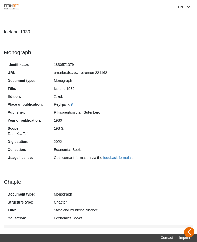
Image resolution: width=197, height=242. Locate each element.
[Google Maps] (72, 104)
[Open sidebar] (189, 232)
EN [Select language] (184, 7)
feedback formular (117, 158)
